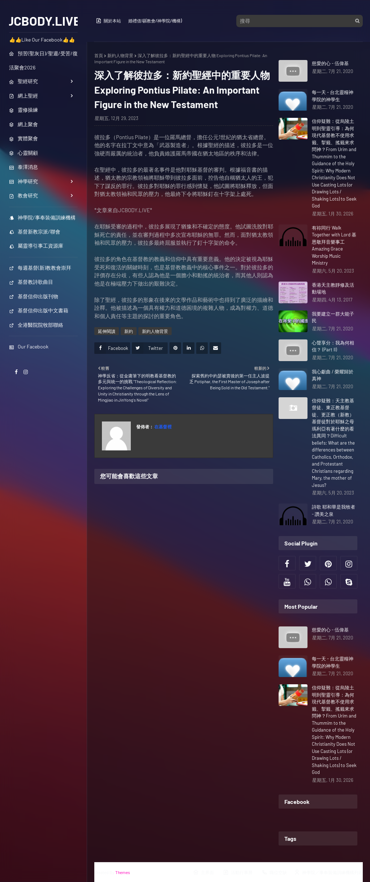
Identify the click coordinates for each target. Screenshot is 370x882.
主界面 (203, 872)
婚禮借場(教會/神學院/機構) (155, 20)
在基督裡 (163, 426)
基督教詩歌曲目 (31, 282)
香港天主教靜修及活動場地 (333, 288)
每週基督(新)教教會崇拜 (40, 268)
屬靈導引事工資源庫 (36, 246)
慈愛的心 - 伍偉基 (330, 63)
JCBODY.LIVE (44, 20)
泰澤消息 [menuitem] (23, 167)
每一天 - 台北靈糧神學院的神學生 (332, 95)
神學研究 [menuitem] (23, 181)
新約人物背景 (120, 55)
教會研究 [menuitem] (23, 195)
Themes (122, 872)
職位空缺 (274, 872)
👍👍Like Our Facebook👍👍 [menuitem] (42, 40)
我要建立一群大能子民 (333, 317)
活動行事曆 (238, 872)
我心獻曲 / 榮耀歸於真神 (332, 375)
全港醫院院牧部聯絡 (36, 325)
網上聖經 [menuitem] (23, 96)
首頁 (98, 55)
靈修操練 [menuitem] (23, 110)
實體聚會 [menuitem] (23, 138)
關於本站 (108, 20)
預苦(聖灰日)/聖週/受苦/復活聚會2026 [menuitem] (43, 60)
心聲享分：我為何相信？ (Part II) (333, 346)
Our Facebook (28, 346)
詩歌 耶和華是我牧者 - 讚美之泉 (333, 510)
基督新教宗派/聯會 (34, 231)
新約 (128, 331)
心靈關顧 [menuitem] (23, 153)
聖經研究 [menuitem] (23, 81)
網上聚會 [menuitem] (23, 124)
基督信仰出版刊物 (33, 296)
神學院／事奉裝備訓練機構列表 (328, 872)
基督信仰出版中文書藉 (38, 310)
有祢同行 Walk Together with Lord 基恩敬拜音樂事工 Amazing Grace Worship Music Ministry (334, 245)
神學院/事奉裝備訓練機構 (42, 217)
